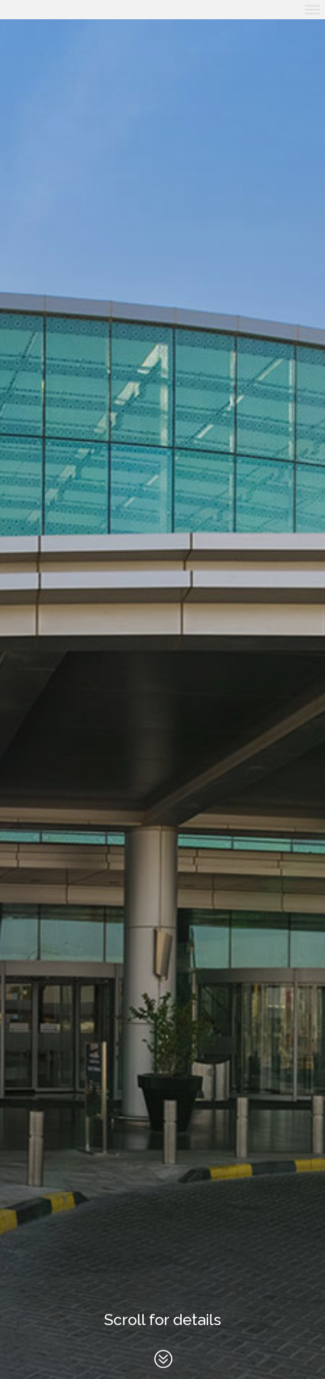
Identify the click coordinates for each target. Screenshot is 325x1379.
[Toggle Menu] (312, 9)
